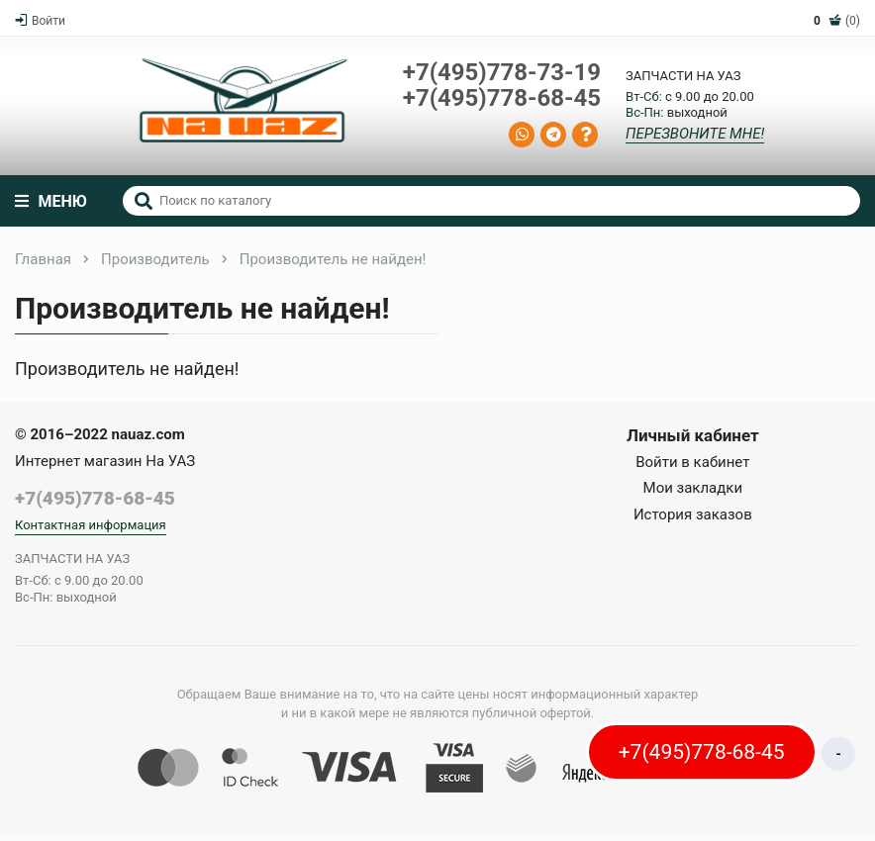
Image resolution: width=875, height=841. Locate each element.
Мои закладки (693, 488)
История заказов (692, 514)
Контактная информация (90, 524)
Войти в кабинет (692, 462)
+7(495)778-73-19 (502, 72)
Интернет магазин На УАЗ (105, 461)
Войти (40, 21)
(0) (837, 21)
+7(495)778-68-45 (502, 98)
